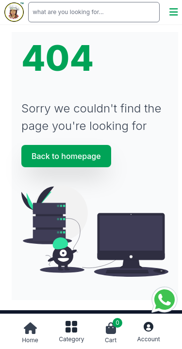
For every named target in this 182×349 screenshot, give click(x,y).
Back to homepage (66, 156)
